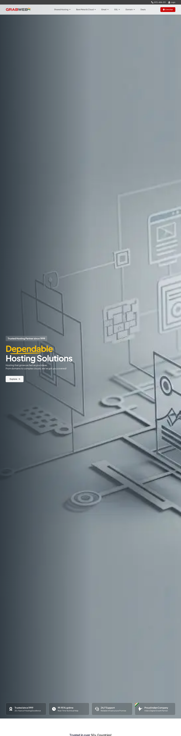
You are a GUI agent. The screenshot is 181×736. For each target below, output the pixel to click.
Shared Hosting (62, 9)
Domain (130, 9)
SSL (117, 9)
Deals (143, 9)
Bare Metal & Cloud (86, 9)
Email (104, 9)
